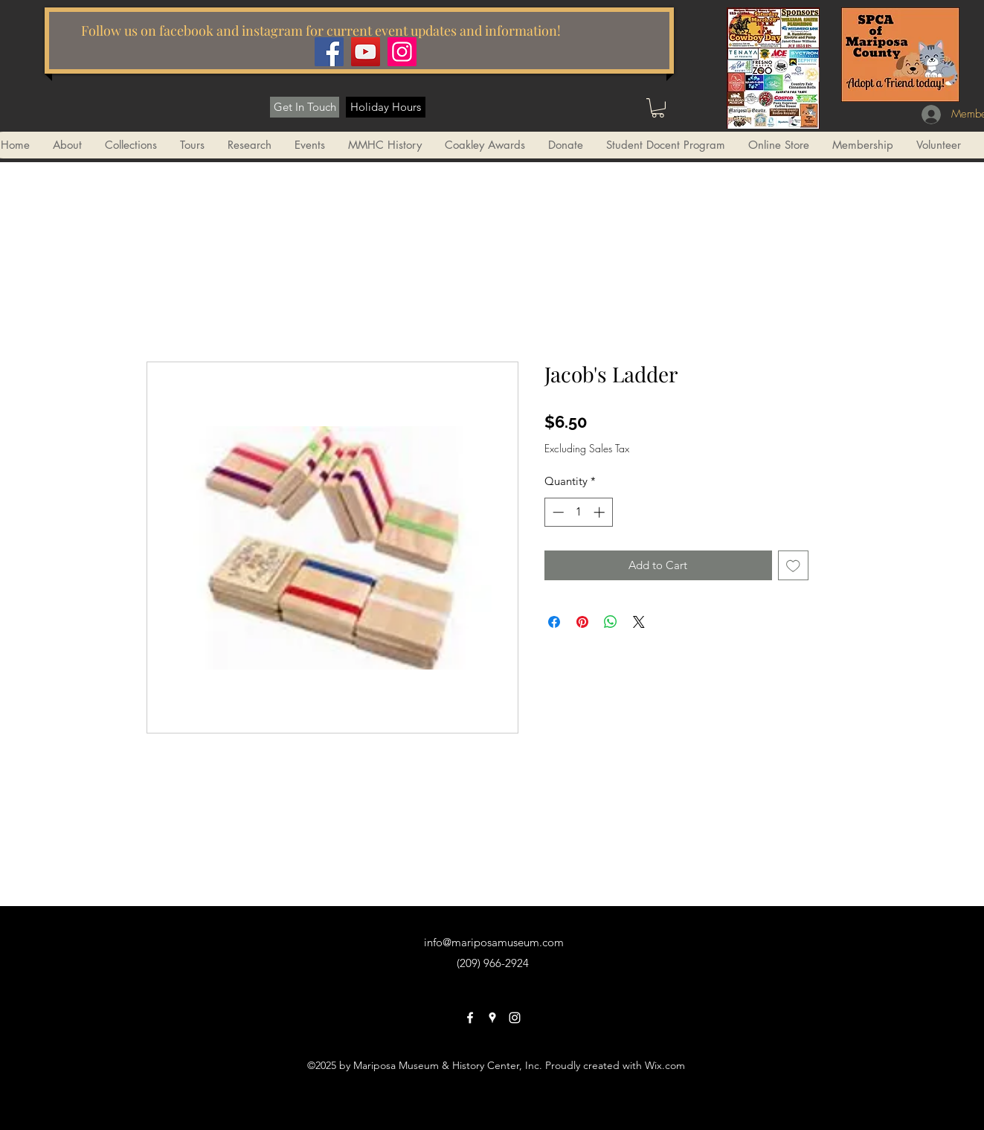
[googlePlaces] (492, 1017)
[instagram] (514, 1017)
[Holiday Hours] (385, 107)
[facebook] (470, 1017)
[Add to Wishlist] (793, 565)
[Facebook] (329, 51)
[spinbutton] (578, 512)
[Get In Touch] (304, 107)
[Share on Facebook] (554, 622)
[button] (657, 108)
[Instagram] (402, 51)
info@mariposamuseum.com (494, 942)
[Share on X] (639, 622)
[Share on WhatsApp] (611, 622)
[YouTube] (365, 51)
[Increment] (601, 512)
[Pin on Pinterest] (582, 622)
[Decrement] (557, 512)
